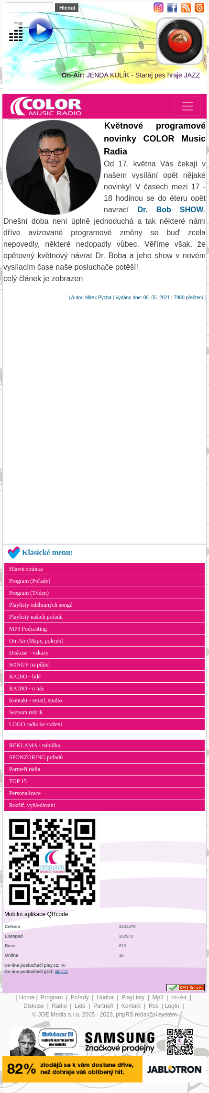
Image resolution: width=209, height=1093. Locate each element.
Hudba (106, 997)
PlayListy (133, 997)
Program (52, 997)
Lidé (81, 1006)
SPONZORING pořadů (36, 757)
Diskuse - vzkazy (29, 652)
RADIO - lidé (25, 676)
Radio (60, 1006)
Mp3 (158, 997)
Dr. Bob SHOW (170, 210)
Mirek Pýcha (98, 297)
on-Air (179, 997)
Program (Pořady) (29, 581)
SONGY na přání (29, 664)
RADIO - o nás (26, 688)
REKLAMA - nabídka (34, 745)
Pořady (80, 997)
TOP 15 (18, 781)
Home (26, 997)
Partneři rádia (24, 769)
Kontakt (132, 1006)
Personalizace (25, 793)
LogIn (173, 1006)
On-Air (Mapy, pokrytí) (36, 640)
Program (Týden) (29, 593)
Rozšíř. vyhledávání (32, 805)
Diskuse (34, 1006)
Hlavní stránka (26, 569)
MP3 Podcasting (28, 628)
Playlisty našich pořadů (36, 616)
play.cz (61, 971)
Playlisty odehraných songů (41, 604)
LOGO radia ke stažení (35, 724)
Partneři (104, 1006)
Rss (154, 1006)
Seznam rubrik (26, 712)
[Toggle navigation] (187, 106)
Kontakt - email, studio (35, 700)
